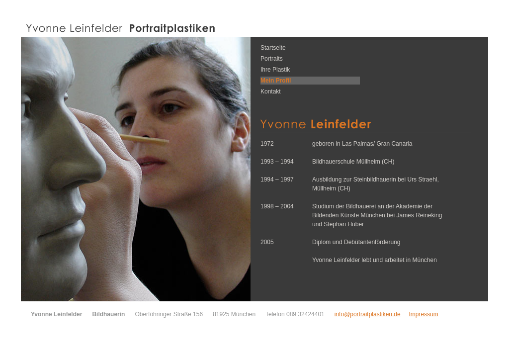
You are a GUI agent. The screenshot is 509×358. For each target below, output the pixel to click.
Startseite (273, 47)
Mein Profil (275, 80)
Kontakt (270, 91)
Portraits (271, 58)
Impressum (423, 314)
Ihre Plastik (275, 69)
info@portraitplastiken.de (368, 314)
